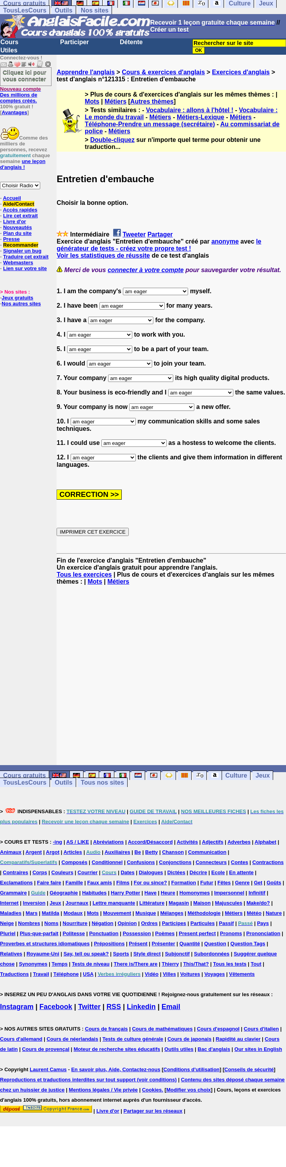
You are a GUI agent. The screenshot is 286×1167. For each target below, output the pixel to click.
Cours (9, 42)
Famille (74, 883)
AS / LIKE (77, 842)
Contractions (268, 862)
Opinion (127, 923)
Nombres (29, 923)
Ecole (218, 872)
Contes (239, 862)
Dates (127, 872)
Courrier (88, 872)
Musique (145, 913)
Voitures (190, 974)
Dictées (176, 872)
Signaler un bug (22, 251)
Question (215, 944)
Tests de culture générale (133, 1039)
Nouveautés (17, 227)
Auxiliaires (117, 852)
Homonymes (194, 893)
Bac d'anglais (214, 1049)
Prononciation (263, 933)
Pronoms (231, 933)
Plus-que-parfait (39, 933)
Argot (53, 852)
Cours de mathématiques (162, 1029)
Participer (74, 42)
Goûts (273, 883)
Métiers (115, 101)
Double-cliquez (112, 139)
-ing (57, 842)
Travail (41, 974)
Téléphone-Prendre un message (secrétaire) (150, 124)
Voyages (214, 974)
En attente (241, 872)
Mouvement (117, 913)
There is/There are (136, 964)
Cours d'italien (261, 1029)
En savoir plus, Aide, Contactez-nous (115, 1069)
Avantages (14, 112)
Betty (151, 852)
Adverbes (238, 842)
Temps (60, 964)
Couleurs (62, 872)
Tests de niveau (91, 964)
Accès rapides (20, 210)
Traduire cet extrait (25, 257)
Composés (74, 862)
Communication (207, 852)
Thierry (170, 964)
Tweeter (134, 234)
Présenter (163, 944)
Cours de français (106, 1029)
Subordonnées (211, 954)
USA (88, 974)
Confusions (141, 862)
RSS (114, 1007)
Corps (39, 872)
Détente (131, 42)
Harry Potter (125, 893)
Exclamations (16, 883)
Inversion (34, 903)
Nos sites (94, 10)
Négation (103, 923)
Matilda (50, 913)
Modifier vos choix (188, 1090)
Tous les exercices (84, 574)
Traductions (14, 974)
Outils (63, 10)
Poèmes (165, 933)
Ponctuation (103, 933)
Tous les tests (230, 964)
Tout (256, 964)
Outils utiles (178, 1049)
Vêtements (242, 974)
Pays (263, 923)
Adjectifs (213, 842)
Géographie (64, 893)
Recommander (20, 245)
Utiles (9, 50)
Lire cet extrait (20, 216)
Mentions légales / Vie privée (103, 1090)
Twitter (89, 1007)
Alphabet (266, 842)
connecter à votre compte (146, 270)
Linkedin (141, 1007)
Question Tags (248, 944)
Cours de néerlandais (72, 1039)
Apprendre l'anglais (86, 72)
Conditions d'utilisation (191, 1069)
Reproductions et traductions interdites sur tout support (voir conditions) (88, 1080)
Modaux (73, 913)
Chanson (173, 852)
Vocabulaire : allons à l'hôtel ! (189, 110)
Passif (226, 923)
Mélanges (171, 913)
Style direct (147, 954)
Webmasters (18, 262)
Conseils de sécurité (249, 1069)
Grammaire (13, 893)
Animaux (10, 852)
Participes (174, 923)
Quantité (189, 944)
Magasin (179, 903)
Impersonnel (229, 893)
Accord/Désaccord (150, 842)
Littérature (151, 903)
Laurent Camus (48, 1069)
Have (150, 893)
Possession (137, 933)
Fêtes (224, 883)
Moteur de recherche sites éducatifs (117, 1049)
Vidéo (151, 974)
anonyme (225, 241)
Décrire (198, 872)
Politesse (73, 933)
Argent (33, 852)
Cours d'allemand (21, 1039)
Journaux (77, 903)
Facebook (55, 1007)
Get (258, 883)
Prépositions (109, 944)
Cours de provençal (45, 1049)
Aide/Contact (18, 204)
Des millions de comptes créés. (20, 95)
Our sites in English (258, 1049)
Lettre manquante (113, 903)
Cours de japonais (189, 1039)
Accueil (12, 198)
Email (171, 1007)
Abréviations (108, 842)
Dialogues (151, 872)
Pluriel (8, 933)
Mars (31, 913)
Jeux (263, 775)
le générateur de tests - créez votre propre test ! (159, 245)
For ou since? (150, 883)
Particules (202, 923)
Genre (242, 883)
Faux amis (99, 883)
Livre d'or (14, 221)
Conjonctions (175, 862)
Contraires (15, 872)
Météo (254, 913)
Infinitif (257, 893)
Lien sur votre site (25, 268)
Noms (51, 923)
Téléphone (66, 974)
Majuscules (228, 903)
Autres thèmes (152, 101)
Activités (187, 842)
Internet (9, 903)
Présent (138, 944)
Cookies (152, 1090)
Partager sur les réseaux (152, 1111)
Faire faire (49, 883)
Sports (121, 954)
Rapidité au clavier (238, 1039)
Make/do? (258, 903)
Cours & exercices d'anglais (163, 72)
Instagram (17, 1007)
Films (123, 883)
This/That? (196, 964)
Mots (92, 101)
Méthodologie (204, 913)
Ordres (149, 923)
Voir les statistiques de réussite (103, 255)
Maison (202, 903)
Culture (236, 775)
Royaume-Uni (43, 954)
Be (138, 852)
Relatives (11, 954)
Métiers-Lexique (200, 117)
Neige (7, 923)
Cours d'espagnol (218, 1029)
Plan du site (17, 233)
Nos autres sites (21, 304)
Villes (169, 974)
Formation (183, 883)
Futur (206, 883)
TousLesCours (24, 10)
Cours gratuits (24, 775)
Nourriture (75, 923)
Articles (73, 852)
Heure (168, 893)
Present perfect (197, 933)
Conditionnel (107, 862)
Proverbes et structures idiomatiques (45, 944)
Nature (274, 913)
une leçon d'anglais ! (22, 164)
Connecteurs (210, 862)
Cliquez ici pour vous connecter (24, 75)
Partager (160, 234)
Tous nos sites (102, 782)
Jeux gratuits (17, 298)
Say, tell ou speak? (86, 954)
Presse (11, 239)
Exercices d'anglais (241, 72)
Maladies (10, 913)
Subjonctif (177, 954)
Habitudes (94, 893)
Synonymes (33, 964)
